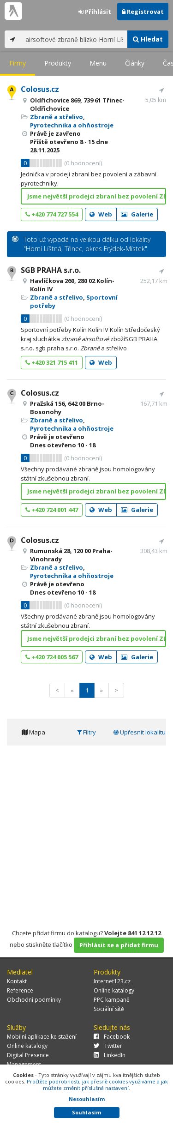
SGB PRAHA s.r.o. (51, 270)
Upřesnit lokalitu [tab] (139, 732)
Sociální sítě (109, 1009)
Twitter (108, 1046)
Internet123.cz (112, 981)
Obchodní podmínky (34, 1000)
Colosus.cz (40, 89)
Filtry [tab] (86, 732)
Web (100, 214)
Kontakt (17, 981)
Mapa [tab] (33, 732)
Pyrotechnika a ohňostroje (71, 125)
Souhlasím (86, 1112)
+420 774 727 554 (51, 214)
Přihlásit (94, 11)
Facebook (112, 1037)
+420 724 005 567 (51, 657)
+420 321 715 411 (51, 362)
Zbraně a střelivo (56, 117)
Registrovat (143, 11)
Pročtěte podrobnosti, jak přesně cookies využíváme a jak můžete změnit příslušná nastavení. (97, 1084)
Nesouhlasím (87, 1098)
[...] (74, 39)
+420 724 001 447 (51, 509)
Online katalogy (114, 990)
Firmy (17, 63)
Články (134, 63)
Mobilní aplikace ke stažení (42, 1037)
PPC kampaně (112, 1000)
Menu (98, 63)
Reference (20, 990)
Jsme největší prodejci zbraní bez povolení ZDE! (96, 196)
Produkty (57, 63)
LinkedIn (109, 1055)
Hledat (148, 39)
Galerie (137, 214)
